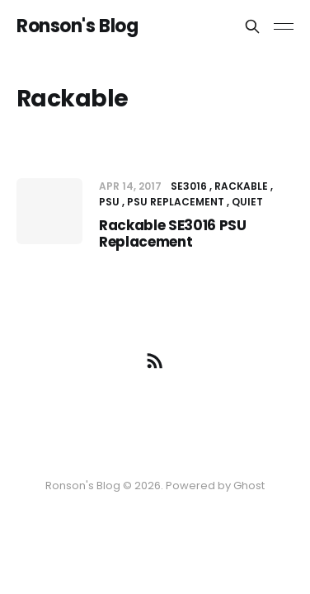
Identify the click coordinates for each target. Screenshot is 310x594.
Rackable (241, 186)
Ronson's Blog (77, 26)
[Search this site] (252, 26)
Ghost (249, 485)
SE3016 (189, 186)
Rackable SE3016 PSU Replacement (173, 233)
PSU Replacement (175, 202)
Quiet (247, 202)
